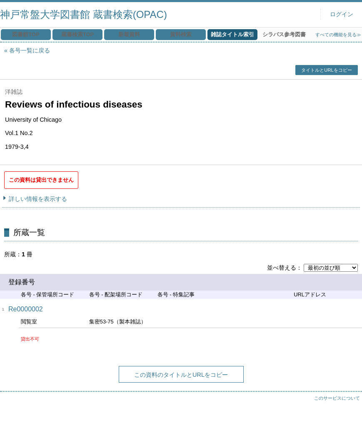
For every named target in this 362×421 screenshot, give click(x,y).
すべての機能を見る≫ (338, 34)
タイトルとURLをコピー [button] (326, 70)
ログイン (341, 14)
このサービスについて (337, 398)
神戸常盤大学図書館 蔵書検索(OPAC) (83, 14)
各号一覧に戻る (29, 50)
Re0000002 (25, 309)
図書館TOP (25, 34)
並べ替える (281, 267)
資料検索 (181, 34)
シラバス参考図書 (284, 34)
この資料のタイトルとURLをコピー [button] (181, 374)
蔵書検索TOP (77, 34)
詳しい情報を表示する (38, 198)
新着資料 (129, 34)
